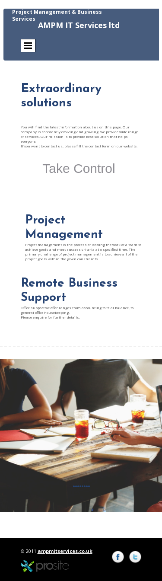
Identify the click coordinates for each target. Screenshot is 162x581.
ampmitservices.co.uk (65, 551)
